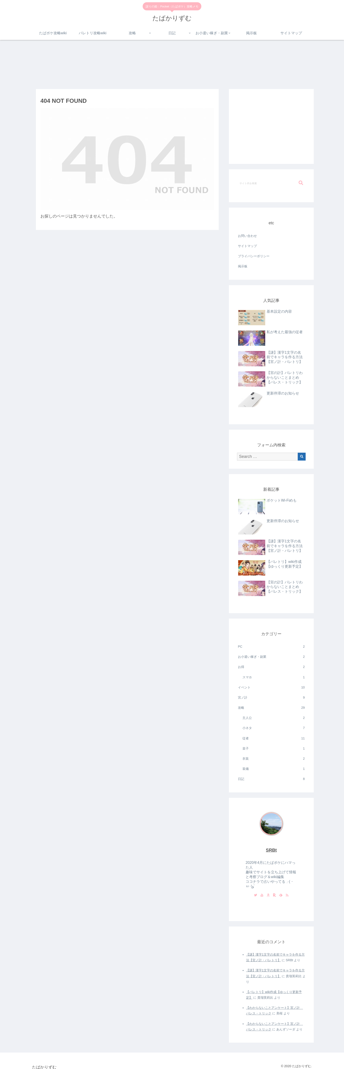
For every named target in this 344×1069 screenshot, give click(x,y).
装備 (273, 769)
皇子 (273, 748)
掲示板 (242, 266)
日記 (271, 779)
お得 (271, 667)
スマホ (273, 677)
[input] (271, 183)
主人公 (273, 718)
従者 (273, 738)
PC (271, 646)
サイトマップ (247, 246)
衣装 (273, 759)
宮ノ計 (271, 697)
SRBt (271, 850)
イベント (271, 687)
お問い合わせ (247, 236)
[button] (301, 183)
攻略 (271, 708)
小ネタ (273, 728)
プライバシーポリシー (254, 256)
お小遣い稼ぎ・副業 (271, 657)
